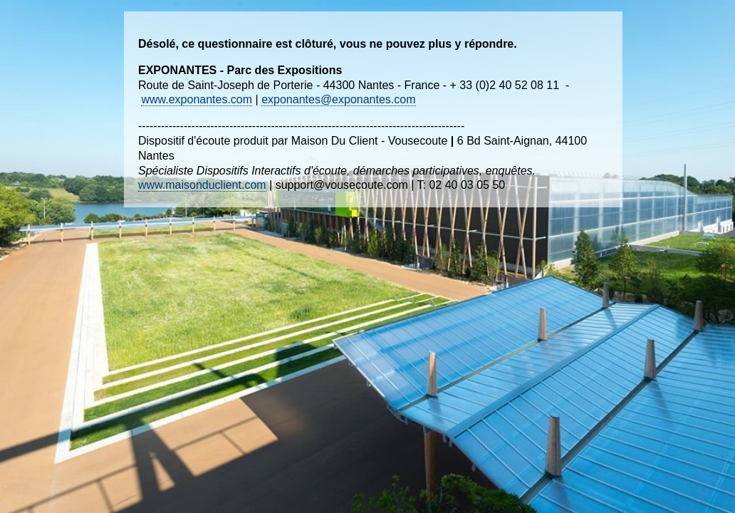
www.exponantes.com (196, 99)
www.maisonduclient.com (202, 185)
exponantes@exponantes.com (338, 99)
